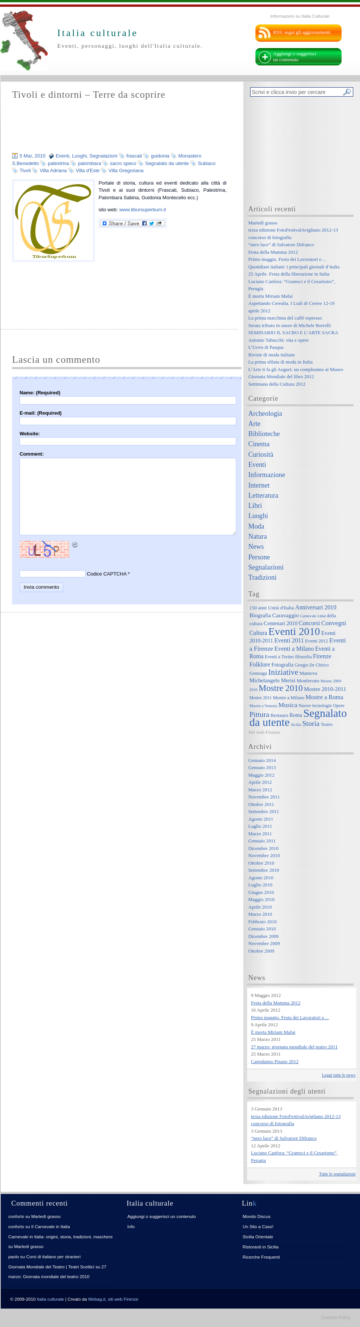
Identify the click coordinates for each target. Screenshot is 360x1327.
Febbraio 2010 (262, 921)
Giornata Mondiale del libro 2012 (281, 376)
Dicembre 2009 (263, 936)
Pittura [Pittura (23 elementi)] (259, 714)
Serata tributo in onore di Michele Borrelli (289, 325)
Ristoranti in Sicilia (260, 1246)
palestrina (58, 163)
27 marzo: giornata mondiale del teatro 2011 (294, 1047)
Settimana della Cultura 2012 (276, 384)
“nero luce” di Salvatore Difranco (281, 244)
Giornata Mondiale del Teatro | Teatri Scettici (51, 1266)
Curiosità (260, 454)
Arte (254, 423)
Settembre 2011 (263, 811)
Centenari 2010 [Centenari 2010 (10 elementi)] (281, 623)
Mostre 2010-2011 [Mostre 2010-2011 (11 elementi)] (325, 689)
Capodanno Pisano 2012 (274, 1061)
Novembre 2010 (264, 855)
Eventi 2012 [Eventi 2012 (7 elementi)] (316, 641)
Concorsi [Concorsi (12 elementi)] (309, 623)
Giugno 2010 (261, 892)
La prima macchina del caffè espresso (285, 318)
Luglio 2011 (260, 826)
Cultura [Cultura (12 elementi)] (258, 633)
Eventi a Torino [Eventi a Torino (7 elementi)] (279, 656)
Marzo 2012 (260, 789)
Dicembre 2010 (263, 848)
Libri (255, 505)
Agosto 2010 (260, 877)
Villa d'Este (88, 170)
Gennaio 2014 (262, 760)
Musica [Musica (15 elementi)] (287, 705)
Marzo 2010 (260, 914)
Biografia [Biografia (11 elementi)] (260, 615)
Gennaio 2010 (262, 929)
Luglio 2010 (260, 885)
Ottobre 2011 (261, 804)
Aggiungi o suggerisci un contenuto (294, 56)
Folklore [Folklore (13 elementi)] (259, 664)
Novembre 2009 (264, 943)
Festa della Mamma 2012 (273, 252)
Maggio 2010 (261, 899)
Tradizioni (262, 577)
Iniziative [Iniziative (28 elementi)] (283, 672)
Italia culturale (50, 1299)
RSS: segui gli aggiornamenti (302, 32)
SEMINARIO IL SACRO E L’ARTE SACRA (293, 332)
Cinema (259, 444)
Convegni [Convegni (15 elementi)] (333, 623)
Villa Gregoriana (125, 170)
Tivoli (25, 170)
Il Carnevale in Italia (50, 1226)
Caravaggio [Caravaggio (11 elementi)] (285, 615)
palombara (89, 163)
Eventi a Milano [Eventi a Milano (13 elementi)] (294, 648)
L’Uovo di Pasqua (265, 347)
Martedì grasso (263, 223)
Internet (259, 485)
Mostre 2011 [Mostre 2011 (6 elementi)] (260, 697)
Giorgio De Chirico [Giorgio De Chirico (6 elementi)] (312, 665)
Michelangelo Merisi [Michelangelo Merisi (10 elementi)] (272, 680)
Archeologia (265, 413)
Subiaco (207, 163)
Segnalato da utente (167, 163)
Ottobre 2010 (261, 863)
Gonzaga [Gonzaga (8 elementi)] (258, 673)
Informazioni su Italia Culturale (300, 16)
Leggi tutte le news (338, 1075)
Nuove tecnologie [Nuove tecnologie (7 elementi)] (315, 705)
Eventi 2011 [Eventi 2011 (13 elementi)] (289, 640)
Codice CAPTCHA (106, 574)
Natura (257, 536)
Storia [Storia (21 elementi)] (310, 723)
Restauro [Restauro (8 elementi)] (279, 715)
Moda (256, 526)
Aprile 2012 (260, 782)
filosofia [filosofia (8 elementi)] (303, 656)
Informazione (266, 475)
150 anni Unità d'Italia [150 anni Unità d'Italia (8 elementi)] (271, 607)
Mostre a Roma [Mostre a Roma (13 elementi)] (324, 697)
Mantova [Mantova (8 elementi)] (308, 673)
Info (131, 1226)
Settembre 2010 (263, 870)
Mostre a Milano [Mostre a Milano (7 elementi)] (288, 697)
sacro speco (123, 163)
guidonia (160, 156)
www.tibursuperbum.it (142, 209)
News (256, 546)
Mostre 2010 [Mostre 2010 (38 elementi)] (281, 688)
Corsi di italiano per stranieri (53, 1256)
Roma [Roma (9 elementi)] (295, 715)
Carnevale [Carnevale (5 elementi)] (308, 616)
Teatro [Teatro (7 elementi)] (327, 724)
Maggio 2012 (261, 775)
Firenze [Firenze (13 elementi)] (322, 656)
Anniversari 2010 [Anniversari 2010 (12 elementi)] (315, 607)
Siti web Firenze (264, 732)
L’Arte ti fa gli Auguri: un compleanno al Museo (295, 369)
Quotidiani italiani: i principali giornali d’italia (293, 267)
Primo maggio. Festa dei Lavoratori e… (287, 259)
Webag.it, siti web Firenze (113, 1299)
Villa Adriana (53, 170)
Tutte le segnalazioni (337, 1174)
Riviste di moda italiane (271, 355)
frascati (134, 156)
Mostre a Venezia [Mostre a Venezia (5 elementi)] (263, 706)
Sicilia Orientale (258, 1236)
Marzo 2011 (260, 833)
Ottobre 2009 (261, 951)
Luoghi (79, 156)
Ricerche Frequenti (261, 1256)
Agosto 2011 (260, 819)
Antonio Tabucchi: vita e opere (278, 340)
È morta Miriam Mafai (270, 296)
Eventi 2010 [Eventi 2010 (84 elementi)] (294, 631)
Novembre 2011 (264, 797)
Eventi (62, 156)
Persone (259, 557)
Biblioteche (264, 434)
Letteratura (263, 495)
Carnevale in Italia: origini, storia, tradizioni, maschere (60, 1236)
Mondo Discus (256, 1216)
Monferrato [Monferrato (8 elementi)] (308, 680)
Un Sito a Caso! (258, 1226)
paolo (13, 1256)
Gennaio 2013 (262, 767)
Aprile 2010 (260, 907)
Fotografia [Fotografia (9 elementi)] (282, 665)
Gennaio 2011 (262, 841)
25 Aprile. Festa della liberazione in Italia (289, 274)
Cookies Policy (336, 1317)
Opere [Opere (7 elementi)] (339, 705)
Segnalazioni (103, 156)
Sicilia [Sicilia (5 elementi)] (296, 725)
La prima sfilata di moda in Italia (280, 362)
